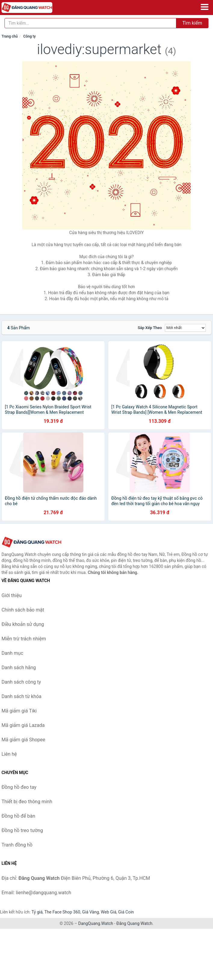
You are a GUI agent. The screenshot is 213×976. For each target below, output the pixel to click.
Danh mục (12, 653)
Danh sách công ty (21, 682)
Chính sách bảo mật (23, 610)
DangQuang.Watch (95, 923)
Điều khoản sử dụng (23, 624)
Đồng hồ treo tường (22, 830)
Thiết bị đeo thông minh (27, 801)
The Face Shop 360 (62, 912)
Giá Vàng (90, 912)
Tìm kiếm (192, 23)
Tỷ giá (37, 912)
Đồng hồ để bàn (18, 816)
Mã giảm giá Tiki (19, 711)
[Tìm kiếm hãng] (90, 23)
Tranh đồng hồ (17, 845)
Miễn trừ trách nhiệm (24, 639)
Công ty (29, 36)
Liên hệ (9, 754)
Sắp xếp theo (150, 327)
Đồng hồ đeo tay (19, 787)
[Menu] (204, 6)
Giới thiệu (12, 595)
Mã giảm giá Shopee (23, 740)
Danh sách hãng (19, 667)
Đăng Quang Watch (134, 923)
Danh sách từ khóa (22, 696)
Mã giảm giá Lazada (23, 725)
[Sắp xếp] (185, 328)
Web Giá (108, 912)
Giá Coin (126, 912)
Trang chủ (10, 36)
